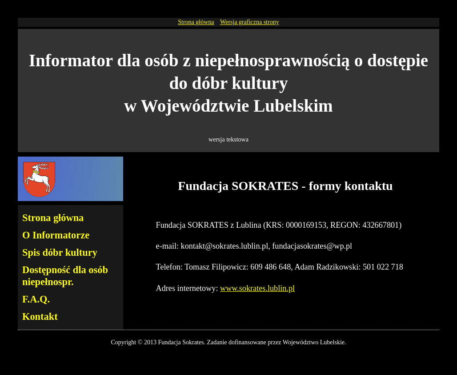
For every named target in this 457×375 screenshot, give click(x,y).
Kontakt (40, 316)
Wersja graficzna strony (249, 22)
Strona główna (196, 22)
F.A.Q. (36, 299)
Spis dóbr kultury (59, 252)
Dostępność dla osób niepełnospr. (65, 275)
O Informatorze (55, 235)
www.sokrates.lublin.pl (257, 288)
